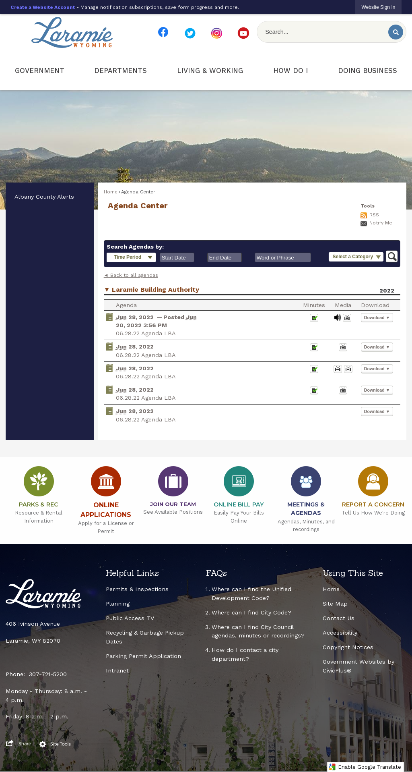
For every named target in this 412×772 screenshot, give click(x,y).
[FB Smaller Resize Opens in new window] (163, 32)
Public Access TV (130, 618)
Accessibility (340, 632)
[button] (395, 32)
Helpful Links (132, 573)
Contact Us (338, 618)
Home (110, 192)
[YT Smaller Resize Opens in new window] (243, 33)
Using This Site (353, 573)
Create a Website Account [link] (42, 7)
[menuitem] (39, 71)
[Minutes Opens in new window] (314, 320)
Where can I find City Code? (251, 612)
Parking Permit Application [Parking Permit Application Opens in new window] (143, 656)
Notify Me (380, 223)
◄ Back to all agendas (131, 275)
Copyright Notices (348, 647)
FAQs (216, 573)
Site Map (335, 603)
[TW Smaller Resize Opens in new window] (190, 33)
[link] (378, 7)
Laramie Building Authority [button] (155, 289)
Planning (118, 603)
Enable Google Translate (364, 767)
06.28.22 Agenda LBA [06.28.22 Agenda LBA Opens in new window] (146, 333)
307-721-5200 (48, 674)
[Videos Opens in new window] (347, 320)
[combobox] (177, 257)
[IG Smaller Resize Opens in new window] (216, 33)
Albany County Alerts (44, 196)
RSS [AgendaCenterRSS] (374, 215)
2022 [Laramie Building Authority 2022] (386, 290)
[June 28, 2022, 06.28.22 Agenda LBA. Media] (337, 320)
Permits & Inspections (137, 589)
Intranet (117, 670)
